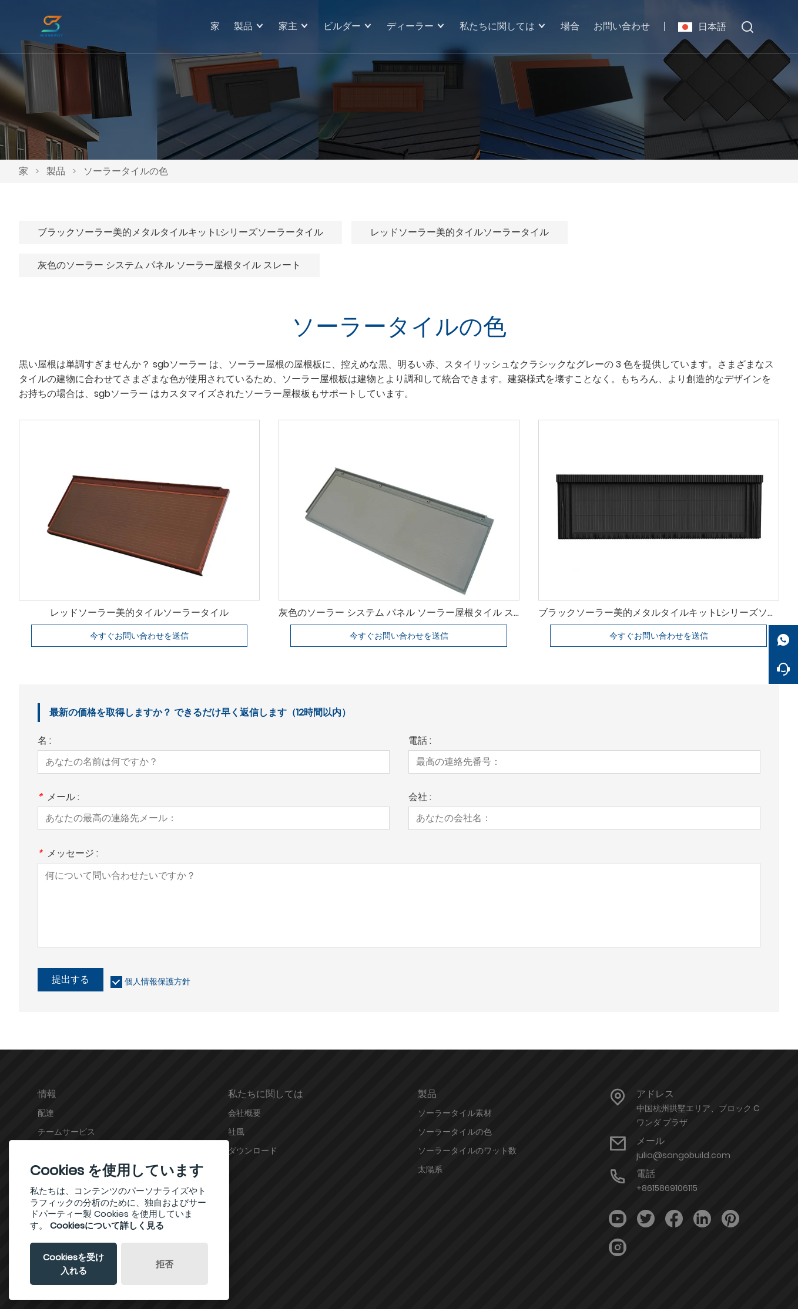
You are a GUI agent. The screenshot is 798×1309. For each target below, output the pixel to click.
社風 (236, 1132)
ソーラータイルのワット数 (467, 1150)
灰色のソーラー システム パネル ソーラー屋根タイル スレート (169, 265)
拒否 (164, 1264)
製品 (55, 171)
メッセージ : (68, 854)
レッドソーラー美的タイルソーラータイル (459, 232)
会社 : (419, 798)
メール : (58, 798)
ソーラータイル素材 (455, 1113)
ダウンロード (252, 1150)
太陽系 (430, 1169)
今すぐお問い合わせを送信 (139, 636)
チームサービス (66, 1132)
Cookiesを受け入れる (73, 1264)
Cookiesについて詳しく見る (107, 1225)
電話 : (419, 741)
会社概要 (244, 1113)
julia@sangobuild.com (683, 1155)
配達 (46, 1113)
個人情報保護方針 (157, 981)
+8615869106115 (667, 1188)
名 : (44, 741)
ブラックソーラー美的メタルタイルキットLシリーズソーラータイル (180, 232)
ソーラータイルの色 (125, 171)
